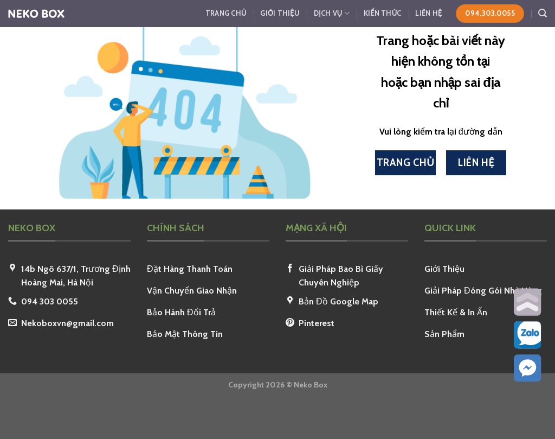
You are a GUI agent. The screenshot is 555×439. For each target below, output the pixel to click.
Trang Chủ (226, 13)
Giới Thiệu (280, 13)
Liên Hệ (428, 13)
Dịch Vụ (332, 13)
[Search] (542, 13)
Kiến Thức (383, 13)
